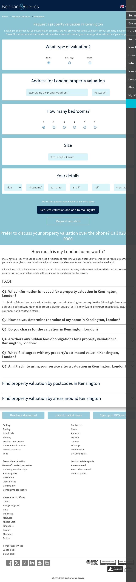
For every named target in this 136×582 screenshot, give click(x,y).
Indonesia (8, 512)
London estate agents (82, 460)
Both (89, 57)
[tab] (68, 293)
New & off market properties (17, 464)
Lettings (69, 57)
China (6, 500)
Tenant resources (12, 448)
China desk (9, 552)
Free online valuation (14, 460)
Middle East (9, 520)
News (74, 428)
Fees (5, 452)
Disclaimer (8, 476)
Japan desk (9, 548)
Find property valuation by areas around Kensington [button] (51, 397)
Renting (7, 436)
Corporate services (13, 544)
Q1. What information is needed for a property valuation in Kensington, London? (59, 292)
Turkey (6, 537)
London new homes (13, 440)
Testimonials (77, 448)
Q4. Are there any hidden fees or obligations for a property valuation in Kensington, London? (59, 340)
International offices (14, 496)
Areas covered (78, 464)
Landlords (8, 432)
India (5, 508)
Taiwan (6, 528)
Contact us (76, 424)
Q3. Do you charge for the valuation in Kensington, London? (50, 328)
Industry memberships (15, 468)
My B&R (75, 436)
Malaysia (7, 516)
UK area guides (79, 472)
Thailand (7, 533)
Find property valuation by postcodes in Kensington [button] (51, 382)
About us (76, 432)
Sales (49, 57)
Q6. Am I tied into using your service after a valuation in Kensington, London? (64, 365)
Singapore (8, 524)
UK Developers (79, 452)
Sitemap (75, 444)
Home (5, 16)
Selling (6, 424)
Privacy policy (10, 472)
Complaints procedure (15, 488)
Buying (6, 428)
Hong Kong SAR (11, 504)
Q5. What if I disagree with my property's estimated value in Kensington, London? (60, 353)
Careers (75, 440)
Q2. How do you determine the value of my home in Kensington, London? (61, 319)
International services (14, 444)
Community (9, 484)
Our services (9, 480)
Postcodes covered (81, 468)
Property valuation (21, 16)
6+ (95, 122)
